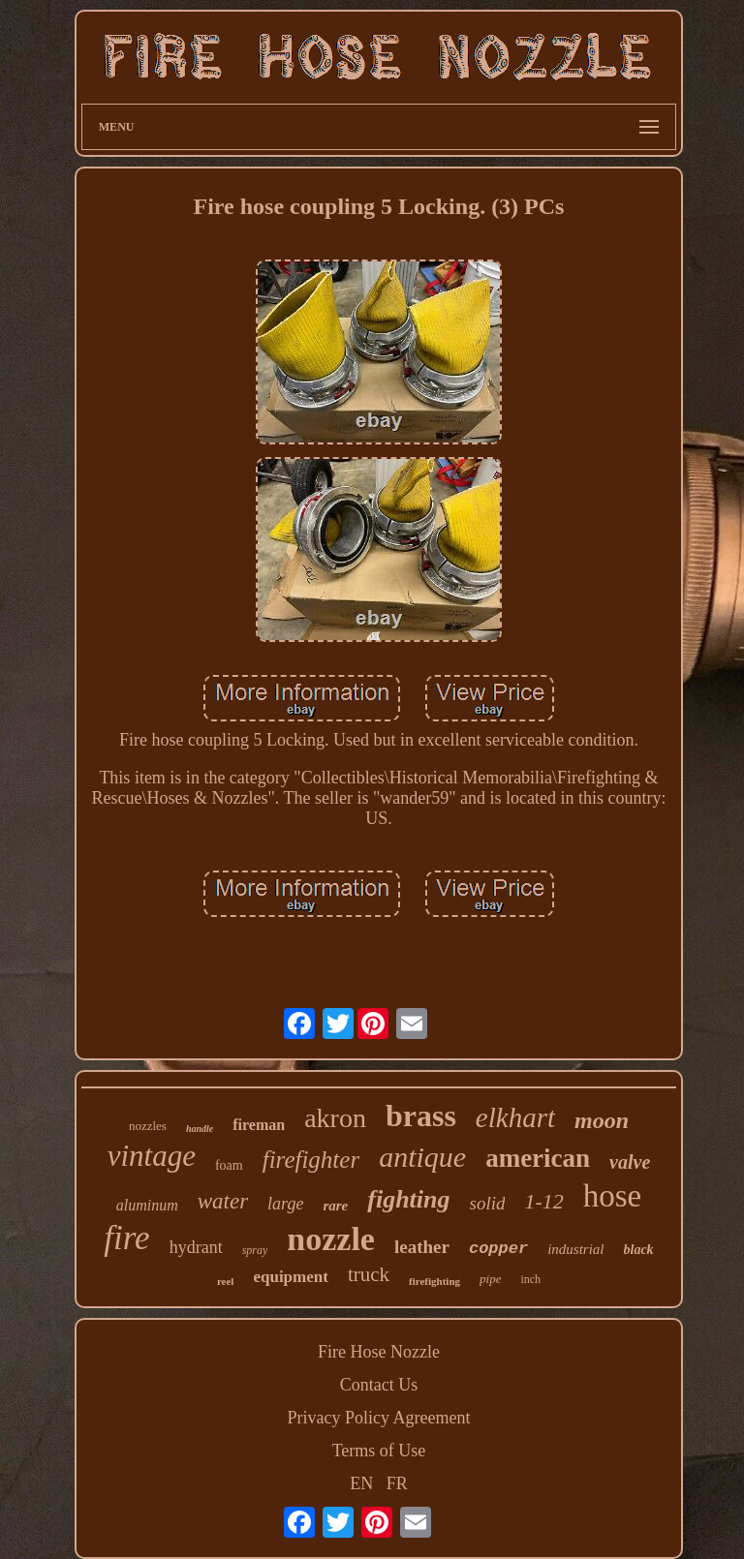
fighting (408, 1199)
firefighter (311, 1159)
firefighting (434, 1281)
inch (530, 1279)
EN (361, 1483)
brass (421, 1115)
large (285, 1203)
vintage (152, 1156)
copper (498, 1248)
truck (368, 1274)
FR (397, 1483)
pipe (490, 1278)
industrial (575, 1249)
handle (199, 1128)
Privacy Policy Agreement (379, 1417)
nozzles (148, 1125)
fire (126, 1238)
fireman (258, 1124)
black (639, 1249)
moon (601, 1120)
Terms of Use (379, 1450)
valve (629, 1162)
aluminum (147, 1205)
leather (422, 1247)
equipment (290, 1277)
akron (335, 1118)
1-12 (543, 1201)
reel (225, 1281)
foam (229, 1165)
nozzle (331, 1239)
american (537, 1158)
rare (335, 1205)
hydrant (196, 1247)
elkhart (515, 1117)
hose (612, 1195)
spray (255, 1250)
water (223, 1201)
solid (488, 1203)
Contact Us (379, 1384)
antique (422, 1157)
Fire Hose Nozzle (379, 1351)
